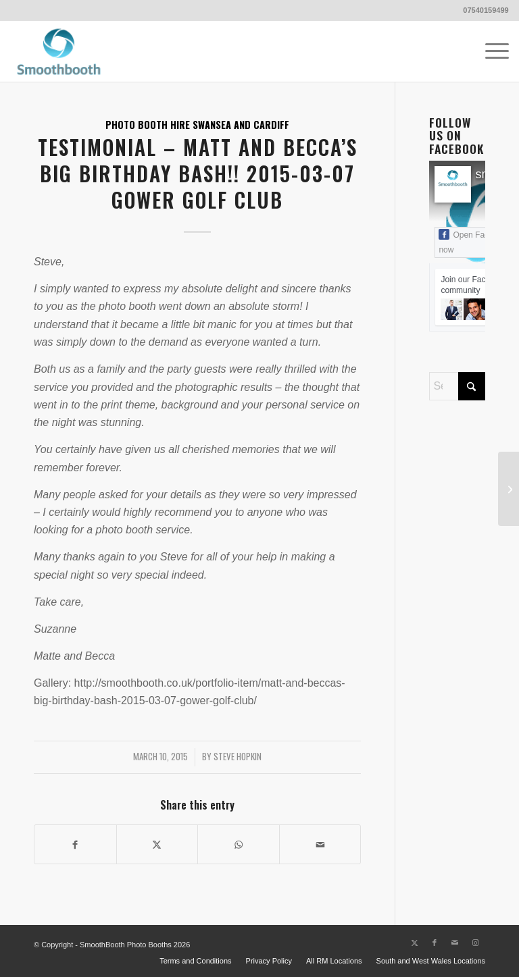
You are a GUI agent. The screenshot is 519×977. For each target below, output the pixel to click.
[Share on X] (157, 844)
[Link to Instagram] (475, 942)
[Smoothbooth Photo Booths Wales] (58, 51)
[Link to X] (414, 942)
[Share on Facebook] (75, 844)
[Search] (457, 386)
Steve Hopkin (238, 756)
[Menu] (490, 51)
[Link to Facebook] (434, 942)
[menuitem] (490, 51)
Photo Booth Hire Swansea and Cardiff (197, 124)
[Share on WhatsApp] (238, 844)
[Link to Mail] (455, 942)
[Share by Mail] (320, 844)
